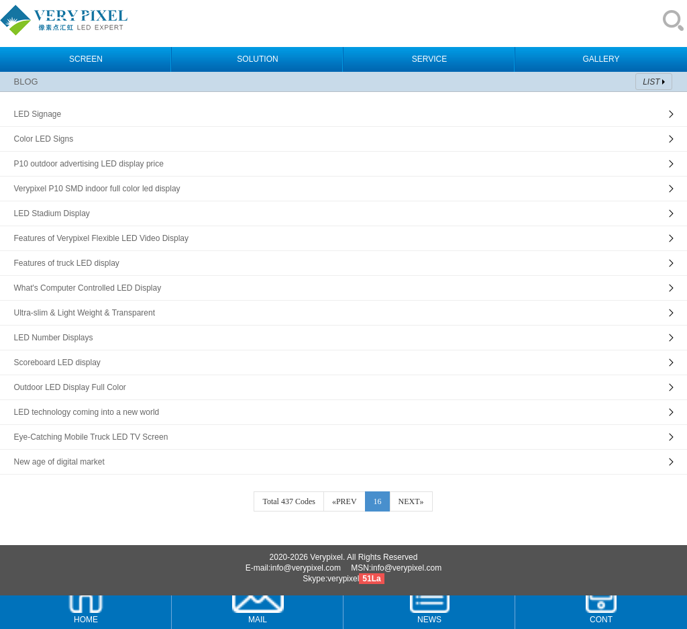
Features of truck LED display (66, 263)
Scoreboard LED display (56, 362)
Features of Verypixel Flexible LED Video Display (101, 238)
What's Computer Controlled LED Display (87, 288)
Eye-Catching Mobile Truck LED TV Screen (90, 437)
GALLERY (600, 59)
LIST (651, 82)
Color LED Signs (43, 139)
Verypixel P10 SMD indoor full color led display (96, 188)
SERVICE (429, 59)
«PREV (344, 501)
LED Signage (37, 114)
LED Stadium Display (51, 213)
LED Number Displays (53, 337)
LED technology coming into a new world (86, 412)
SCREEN (86, 59)
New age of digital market (58, 462)
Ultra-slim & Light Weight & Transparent (84, 313)
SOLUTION (257, 59)
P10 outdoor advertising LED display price (88, 163)
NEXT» (411, 501)
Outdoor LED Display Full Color (69, 387)
